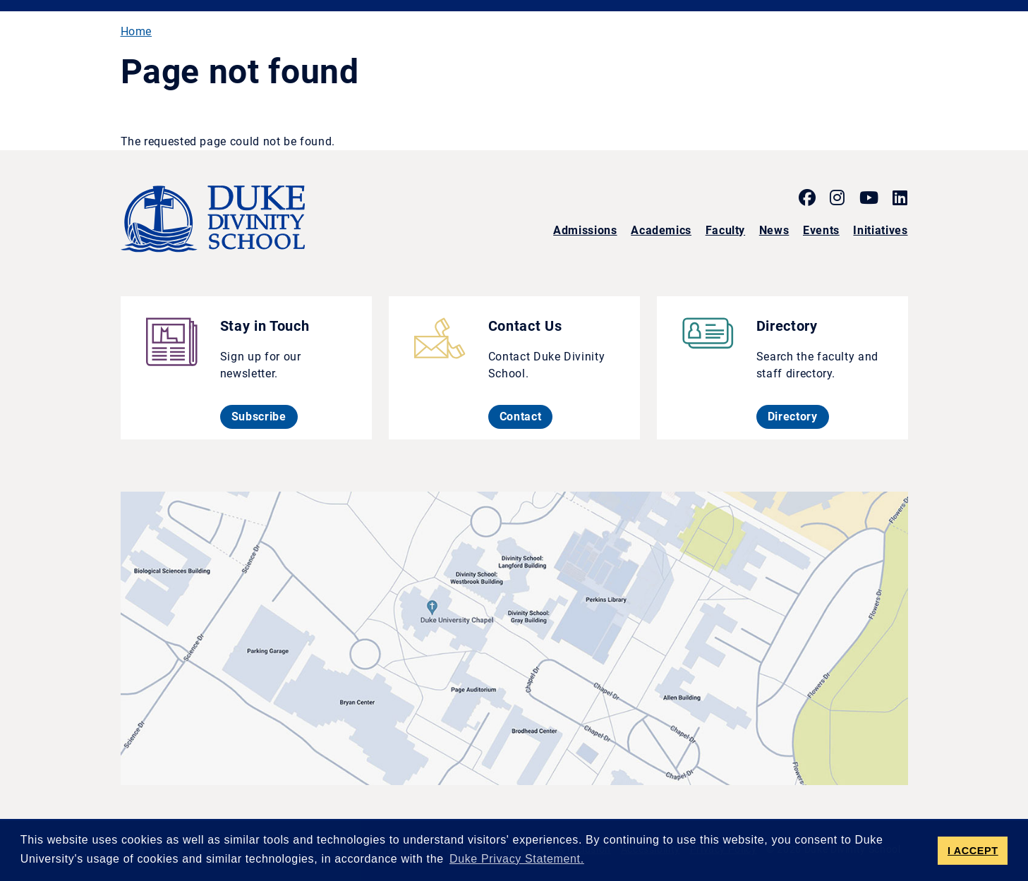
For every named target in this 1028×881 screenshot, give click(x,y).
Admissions (585, 230)
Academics (661, 230)
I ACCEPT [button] (973, 850)
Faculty (725, 230)
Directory (798, 416)
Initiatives (880, 230)
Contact (526, 416)
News (774, 230)
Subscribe (264, 416)
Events (821, 230)
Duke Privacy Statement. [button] (516, 859)
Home (136, 31)
